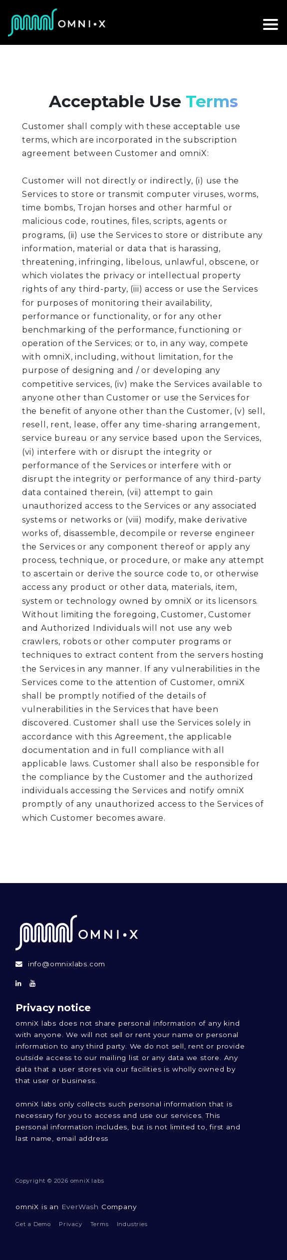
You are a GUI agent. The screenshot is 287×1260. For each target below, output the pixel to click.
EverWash (80, 1207)
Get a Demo (33, 1224)
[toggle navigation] (267, 22)
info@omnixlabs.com (66, 964)
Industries (132, 1224)
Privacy (70, 1224)
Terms (99, 1224)
